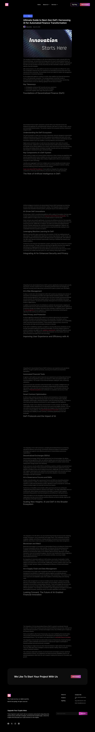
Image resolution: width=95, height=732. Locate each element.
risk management (29, 310)
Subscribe (82, 713)
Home (39, 4)
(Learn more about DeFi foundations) (33, 169)
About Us (46, 4)
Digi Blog (63, 701)
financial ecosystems (35, 389)
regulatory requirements (49, 330)
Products (63, 698)
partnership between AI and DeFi (49, 409)
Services (54, 4)
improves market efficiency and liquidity (55, 216)
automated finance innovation (63, 637)
